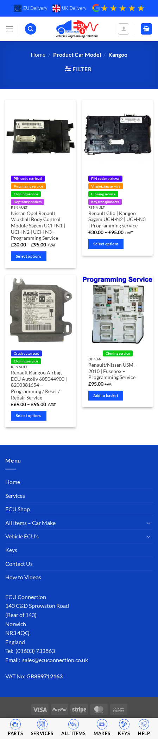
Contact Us (19, 563)
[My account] (123, 29)
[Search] (30, 29)
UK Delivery (69, 8)
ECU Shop (17, 509)
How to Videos (23, 577)
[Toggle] (148, 523)
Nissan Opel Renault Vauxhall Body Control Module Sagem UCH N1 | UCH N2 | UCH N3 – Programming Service (38, 225)
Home (38, 54)
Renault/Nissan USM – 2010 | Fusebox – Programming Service (112, 371)
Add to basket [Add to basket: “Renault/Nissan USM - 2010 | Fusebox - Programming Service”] (105, 395)
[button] (9, 28)
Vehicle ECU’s (22, 536)
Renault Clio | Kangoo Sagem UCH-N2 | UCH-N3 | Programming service (117, 219)
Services (15, 495)
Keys (11, 549)
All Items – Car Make (30, 522)
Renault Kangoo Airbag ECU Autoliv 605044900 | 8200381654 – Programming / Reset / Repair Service (39, 385)
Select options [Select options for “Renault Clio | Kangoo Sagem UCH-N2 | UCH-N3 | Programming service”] (106, 244)
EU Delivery (31, 8)
